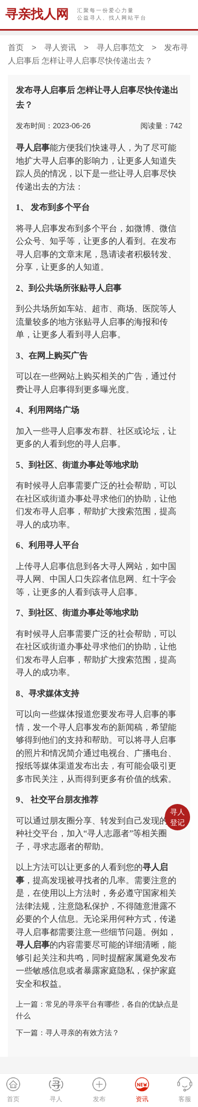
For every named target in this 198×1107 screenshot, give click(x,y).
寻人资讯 (60, 47)
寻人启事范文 (120, 47)
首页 (16, 47)
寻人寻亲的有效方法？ (82, 1032)
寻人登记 (177, 817)
